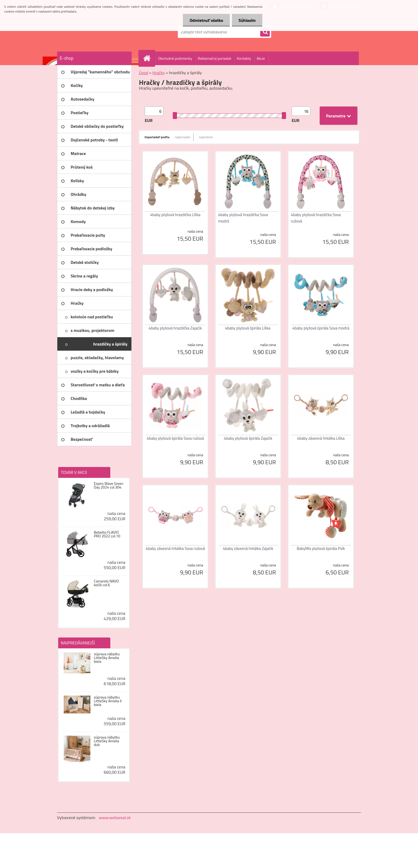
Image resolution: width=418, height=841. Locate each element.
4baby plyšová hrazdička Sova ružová (316, 218)
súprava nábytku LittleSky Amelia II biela (108, 701)
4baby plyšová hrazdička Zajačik (175, 328)
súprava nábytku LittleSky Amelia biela (107, 657)
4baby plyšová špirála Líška (248, 328)
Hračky (158, 72)
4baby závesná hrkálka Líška (320, 438)
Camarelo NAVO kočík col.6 (106, 583)
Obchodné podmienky (175, 58)
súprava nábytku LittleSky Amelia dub (107, 741)
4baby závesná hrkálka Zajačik (248, 548)
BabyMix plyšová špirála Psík (321, 548)
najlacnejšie (183, 137)
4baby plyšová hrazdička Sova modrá (243, 218)
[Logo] (93, 31)
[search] (265, 32)
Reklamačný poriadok (214, 58)
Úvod (143, 72)
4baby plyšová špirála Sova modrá (320, 328)
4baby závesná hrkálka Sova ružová (175, 548)
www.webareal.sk (115, 817)
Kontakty (244, 58)
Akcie (260, 58)
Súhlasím (247, 20)
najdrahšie (206, 137)
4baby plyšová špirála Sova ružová (175, 438)
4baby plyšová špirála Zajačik (248, 438)
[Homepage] (149, 58)
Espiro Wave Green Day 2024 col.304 (108, 485)
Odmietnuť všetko (206, 20)
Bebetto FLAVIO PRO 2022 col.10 (107, 534)
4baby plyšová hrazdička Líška (175, 215)
